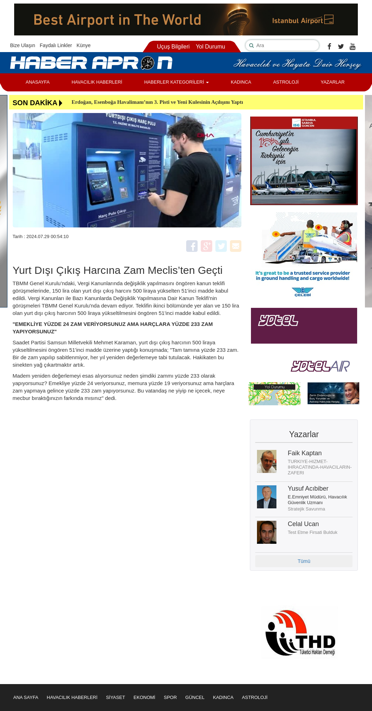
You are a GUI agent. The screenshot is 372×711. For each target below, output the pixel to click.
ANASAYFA (38, 82)
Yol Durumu (210, 47)
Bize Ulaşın (22, 45)
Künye (83, 45)
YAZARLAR (333, 82)
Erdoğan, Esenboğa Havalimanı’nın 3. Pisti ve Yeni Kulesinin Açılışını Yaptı (157, 102)
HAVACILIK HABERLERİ (96, 82)
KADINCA (241, 82)
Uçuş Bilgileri (173, 47)
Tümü (304, 561)
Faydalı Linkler (56, 45)
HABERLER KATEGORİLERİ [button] (176, 82)
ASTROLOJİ (286, 82)
